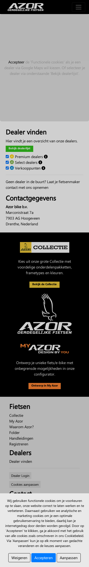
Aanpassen (69, 557)
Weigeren (19, 557)
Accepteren (43, 557)
